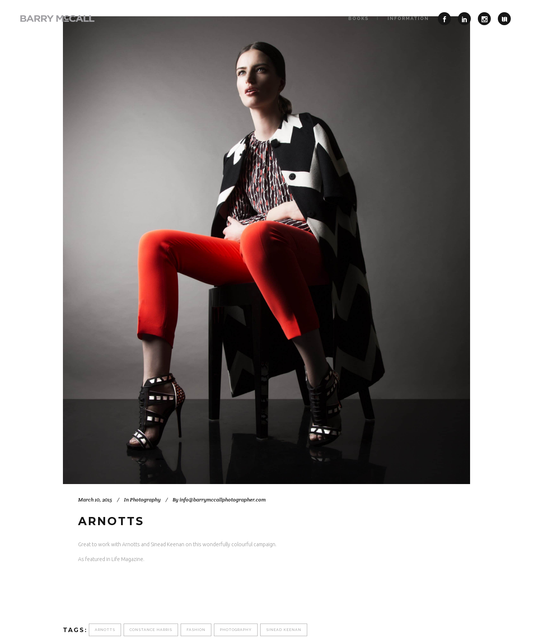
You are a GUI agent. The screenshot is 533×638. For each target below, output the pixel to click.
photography (236, 630)
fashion (196, 630)
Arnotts (105, 630)
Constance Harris (151, 630)
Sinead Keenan (283, 630)
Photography (145, 499)
